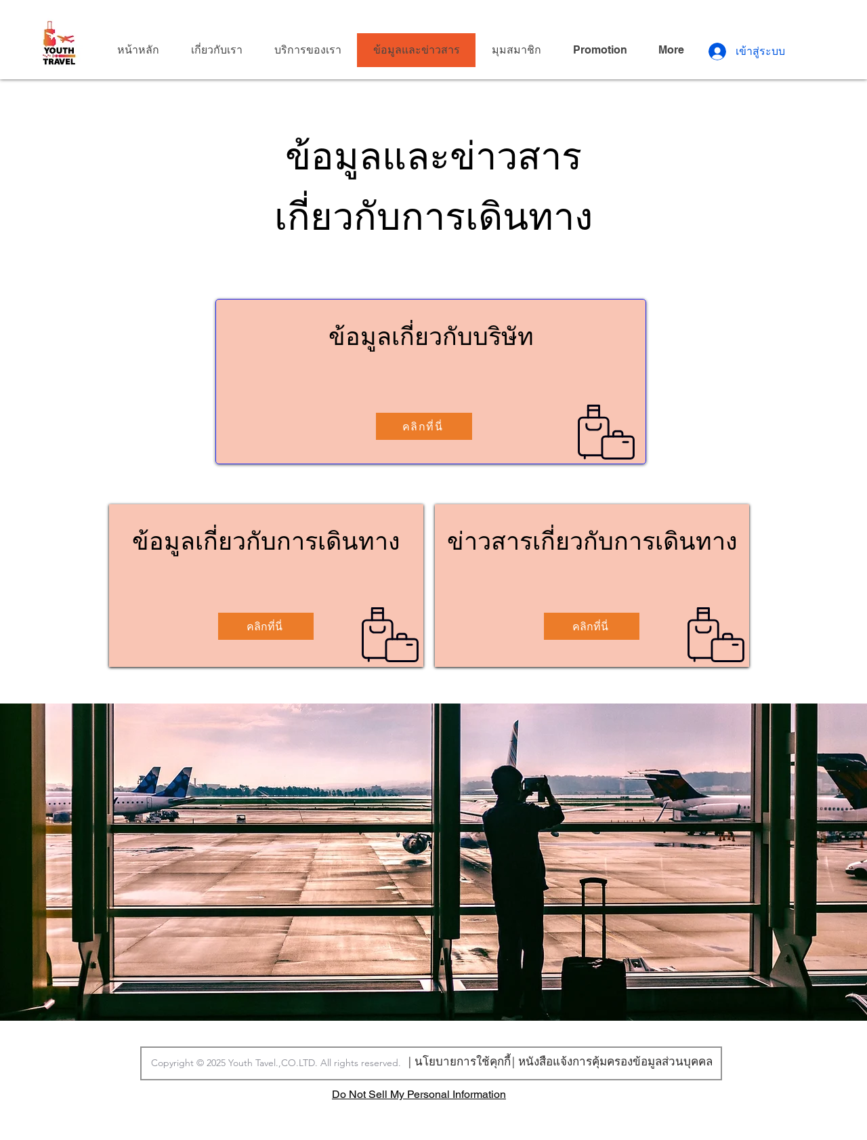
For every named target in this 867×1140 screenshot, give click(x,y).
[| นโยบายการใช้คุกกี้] (459, 1061)
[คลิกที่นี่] (424, 426)
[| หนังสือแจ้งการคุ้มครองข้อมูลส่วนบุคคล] (612, 1061)
